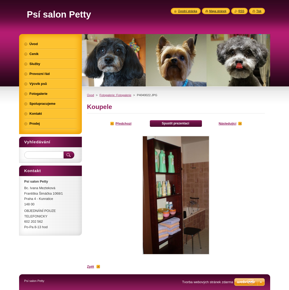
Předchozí (124, 123)
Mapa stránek (217, 11)
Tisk (259, 11)
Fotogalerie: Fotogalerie (116, 95)
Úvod (90, 95)
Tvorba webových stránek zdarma (207, 282)
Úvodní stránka (187, 11)
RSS (241, 11)
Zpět (90, 267)
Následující (227, 123)
